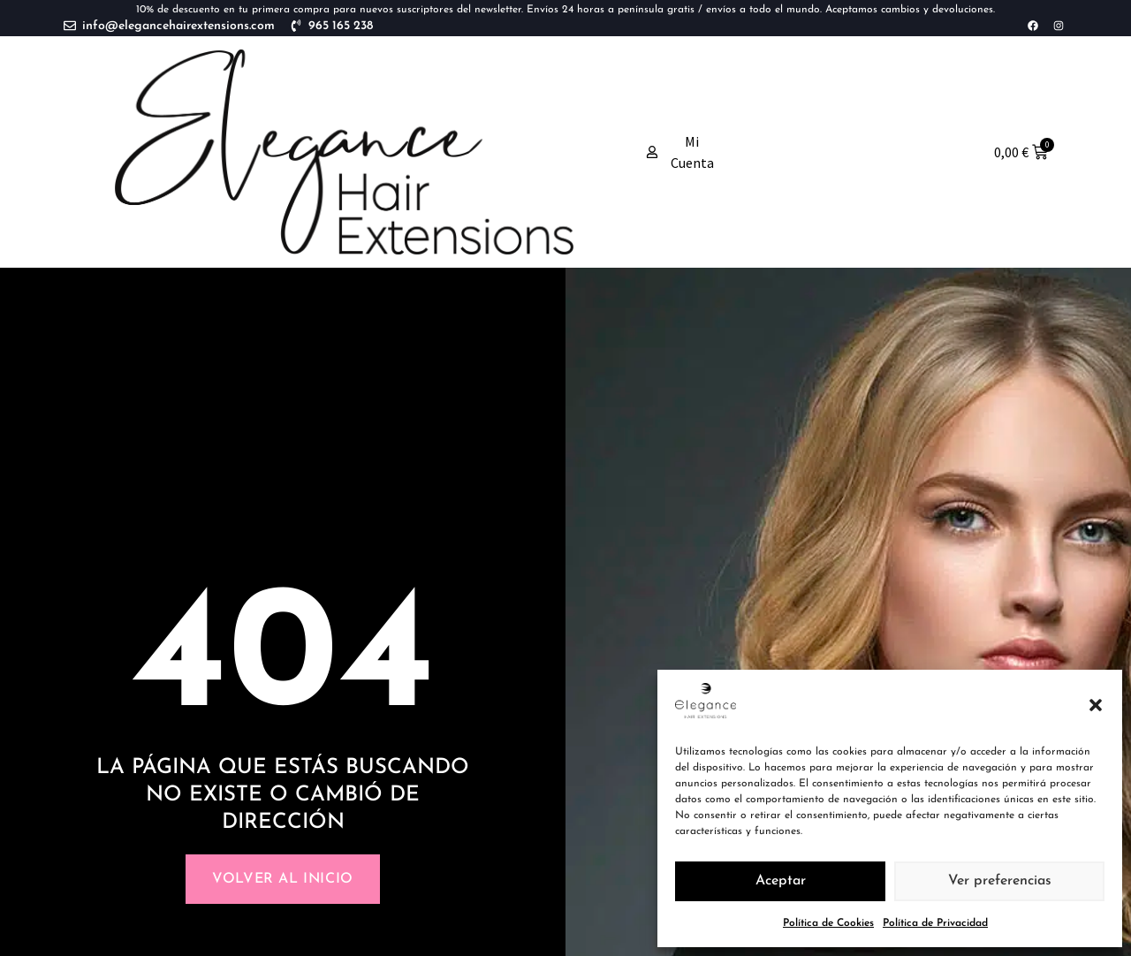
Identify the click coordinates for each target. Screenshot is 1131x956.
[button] (1095, 705)
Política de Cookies (828, 923)
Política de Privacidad (935, 923)
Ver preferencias (1000, 881)
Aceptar (780, 881)
